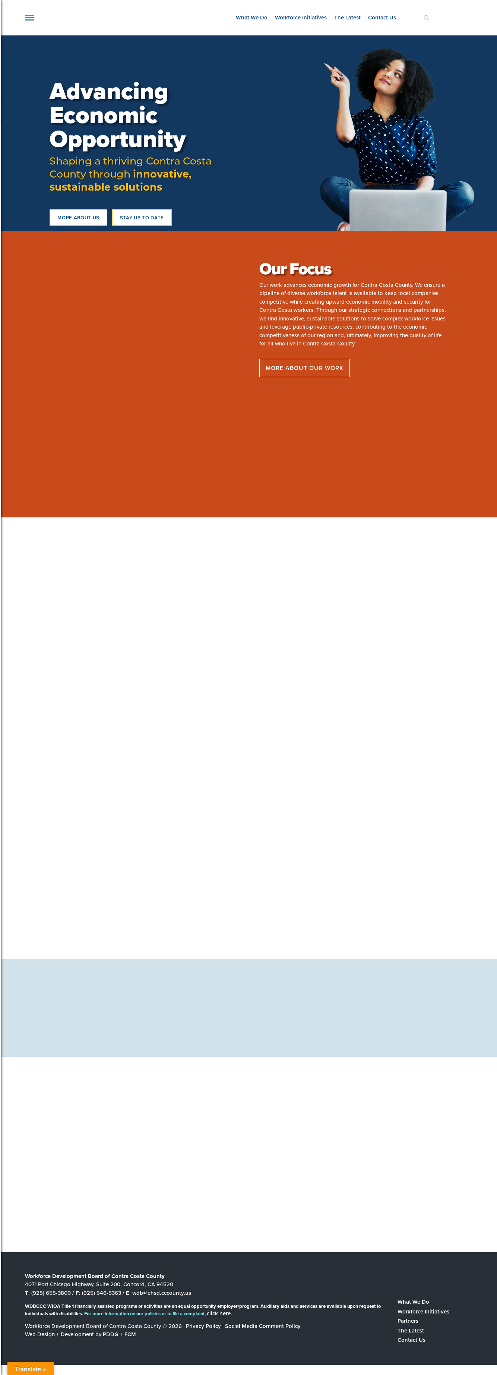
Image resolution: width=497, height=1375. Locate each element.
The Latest (347, 17)
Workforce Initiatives (301, 17)
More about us (78, 217)
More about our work (305, 368)
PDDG (110, 1334)
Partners (408, 1321)
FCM (130, 1334)
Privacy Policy (203, 1326)
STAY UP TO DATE (142, 217)
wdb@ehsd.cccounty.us (161, 1293)
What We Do (252, 17)
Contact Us (382, 17)
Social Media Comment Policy (263, 1326)
